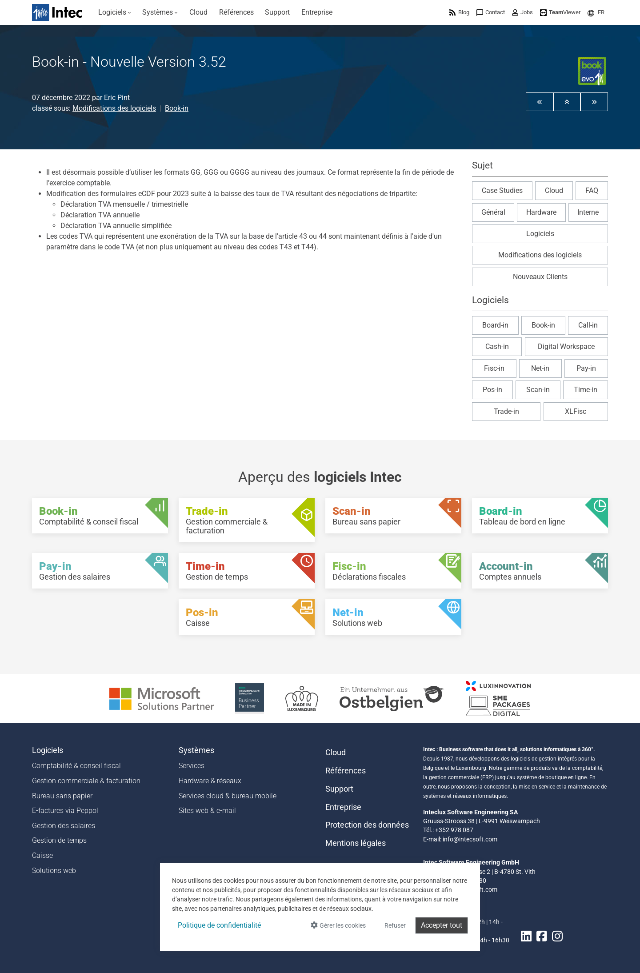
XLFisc (575, 411)
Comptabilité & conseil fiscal (76, 765)
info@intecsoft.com (470, 839)
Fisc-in (494, 368)
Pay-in (586, 368)
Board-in (495, 325)
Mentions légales (355, 843)
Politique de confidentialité (219, 925)
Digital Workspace (566, 346)
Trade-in (506, 411)
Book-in (176, 108)
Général (493, 212)
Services (191, 765)
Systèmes (196, 750)
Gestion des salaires (63, 825)
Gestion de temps (59, 840)
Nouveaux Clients (540, 276)
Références (345, 770)
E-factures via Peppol (65, 810)
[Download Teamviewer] (560, 12)
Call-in (588, 325)
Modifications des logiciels (114, 108)
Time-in (585, 389)
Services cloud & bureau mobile (227, 796)
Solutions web (54, 870)
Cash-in (497, 346)
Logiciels (540, 233)
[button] (596, 12)
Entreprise (343, 807)
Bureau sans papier (62, 796)
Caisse (42, 855)
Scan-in (538, 389)
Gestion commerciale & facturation (86, 781)
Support (339, 789)
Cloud (554, 190)
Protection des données (367, 825)
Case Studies (502, 190)
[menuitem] (114, 12)
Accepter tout (441, 925)
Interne (588, 212)
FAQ (591, 190)
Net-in (540, 368)
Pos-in (492, 389)
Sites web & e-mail (207, 810)
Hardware (541, 212)
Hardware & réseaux (210, 781)
